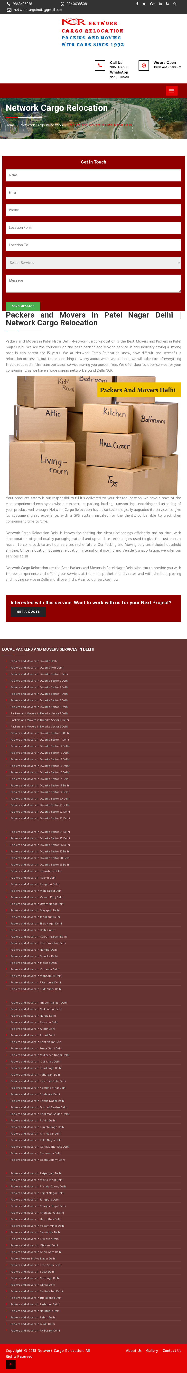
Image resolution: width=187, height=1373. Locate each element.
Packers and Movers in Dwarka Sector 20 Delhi (40, 798)
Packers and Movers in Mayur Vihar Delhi (36, 1180)
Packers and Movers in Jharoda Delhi (33, 963)
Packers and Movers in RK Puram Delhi (35, 1330)
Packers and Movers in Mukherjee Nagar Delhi (39, 1055)
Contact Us (172, 1350)
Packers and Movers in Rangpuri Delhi (34, 884)
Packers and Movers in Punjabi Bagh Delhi (37, 1127)
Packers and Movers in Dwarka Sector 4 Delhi (39, 694)
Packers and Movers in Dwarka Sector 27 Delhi (40, 851)
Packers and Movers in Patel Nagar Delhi (36, 1140)
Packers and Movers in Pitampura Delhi (35, 982)
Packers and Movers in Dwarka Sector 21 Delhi (39, 805)
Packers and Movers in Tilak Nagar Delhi (36, 923)
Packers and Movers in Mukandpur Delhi (36, 1009)
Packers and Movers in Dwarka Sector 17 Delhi (39, 779)
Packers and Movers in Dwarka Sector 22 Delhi (40, 811)
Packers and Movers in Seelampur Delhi (35, 1153)
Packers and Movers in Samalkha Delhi (35, 1232)
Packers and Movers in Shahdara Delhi (35, 1094)
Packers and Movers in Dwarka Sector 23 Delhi (40, 818)
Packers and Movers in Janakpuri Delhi (35, 917)
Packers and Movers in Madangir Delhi (35, 1278)
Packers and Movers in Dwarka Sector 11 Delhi (39, 739)
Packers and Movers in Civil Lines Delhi (35, 1061)
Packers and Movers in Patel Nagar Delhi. (101, 125)
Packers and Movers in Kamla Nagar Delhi (37, 1101)
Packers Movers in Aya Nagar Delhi (33, 1258)
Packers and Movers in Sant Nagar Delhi (36, 1042)
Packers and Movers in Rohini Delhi (33, 1120)
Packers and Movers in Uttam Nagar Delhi (37, 904)
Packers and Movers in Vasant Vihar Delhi (37, 1226)
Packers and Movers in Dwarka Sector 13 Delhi (39, 753)
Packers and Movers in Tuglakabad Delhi (36, 1298)
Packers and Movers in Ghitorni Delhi (34, 1245)
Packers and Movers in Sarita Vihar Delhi (36, 1291)
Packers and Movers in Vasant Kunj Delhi (36, 897)
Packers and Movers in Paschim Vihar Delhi (38, 943)
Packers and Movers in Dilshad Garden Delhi (38, 1107)
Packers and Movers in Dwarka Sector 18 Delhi (40, 785)
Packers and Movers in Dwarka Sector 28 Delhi (40, 858)
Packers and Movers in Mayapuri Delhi (35, 910)
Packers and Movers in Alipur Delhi (32, 1029)
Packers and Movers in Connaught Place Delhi (39, 1146)
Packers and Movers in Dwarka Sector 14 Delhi (39, 759)
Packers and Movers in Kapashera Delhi (35, 871)
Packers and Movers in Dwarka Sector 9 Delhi (39, 726)
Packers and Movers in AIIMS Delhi (32, 1324)
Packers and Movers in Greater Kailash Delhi (38, 1002)
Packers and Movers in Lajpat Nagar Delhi (37, 1193)
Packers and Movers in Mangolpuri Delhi (36, 976)
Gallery (152, 1350)
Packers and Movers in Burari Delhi (32, 1035)
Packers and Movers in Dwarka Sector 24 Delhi (40, 832)
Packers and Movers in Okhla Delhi (32, 1285)
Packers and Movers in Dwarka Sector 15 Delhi (39, 766)
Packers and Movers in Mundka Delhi (34, 956)
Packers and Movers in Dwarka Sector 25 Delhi (40, 838)
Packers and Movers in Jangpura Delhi (34, 1199)
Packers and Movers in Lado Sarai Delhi (35, 1265)
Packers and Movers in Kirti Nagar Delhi (35, 1133)
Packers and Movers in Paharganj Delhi (35, 1074)
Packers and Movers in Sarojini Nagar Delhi (38, 1206)
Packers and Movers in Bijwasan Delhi (34, 1239)
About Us (133, 1350)
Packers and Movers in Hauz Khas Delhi (35, 1219)
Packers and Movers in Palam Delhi (33, 1317)
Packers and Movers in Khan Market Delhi (37, 1212)
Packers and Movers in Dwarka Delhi (33, 661)
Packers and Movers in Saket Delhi (32, 1271)
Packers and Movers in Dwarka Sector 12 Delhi (39, 746)
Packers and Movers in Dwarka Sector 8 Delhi (40, 720)
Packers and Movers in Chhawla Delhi (34, 969)
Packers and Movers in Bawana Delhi (34, 1022)
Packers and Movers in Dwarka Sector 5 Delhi (39, 700)
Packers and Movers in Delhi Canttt (33, 930)
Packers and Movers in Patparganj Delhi (36, 1173)
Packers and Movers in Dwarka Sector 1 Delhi (39, 674)
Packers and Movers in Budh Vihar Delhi (36, 989)
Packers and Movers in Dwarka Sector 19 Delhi (39, 792)
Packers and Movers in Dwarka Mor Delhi (36, 667)
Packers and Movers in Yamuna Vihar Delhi (38, 1088)
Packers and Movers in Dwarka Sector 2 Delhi (39, 680)
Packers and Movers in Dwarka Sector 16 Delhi (39, 772)
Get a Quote (28, 612)
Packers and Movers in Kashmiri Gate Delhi (38, 1081)
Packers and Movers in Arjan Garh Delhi (36, 1252)
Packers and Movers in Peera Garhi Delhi (36, 1048)
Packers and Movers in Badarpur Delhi (34, 1304)
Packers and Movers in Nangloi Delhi (33, 950)
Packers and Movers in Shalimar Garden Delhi (39, 1114)
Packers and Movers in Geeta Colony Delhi (37, 1160)
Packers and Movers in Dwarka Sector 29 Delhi (40, 864)
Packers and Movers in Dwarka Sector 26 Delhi (40, 845)
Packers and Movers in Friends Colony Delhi (38, 1186)
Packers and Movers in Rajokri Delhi (33, 877)
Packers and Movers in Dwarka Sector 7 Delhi (39, 713)
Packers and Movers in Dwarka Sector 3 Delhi (39, 687)
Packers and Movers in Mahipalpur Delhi (36, 891)
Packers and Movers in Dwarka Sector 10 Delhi (40, 733)
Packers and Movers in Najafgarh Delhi (35, 1311)
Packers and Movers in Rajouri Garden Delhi (38, 936)
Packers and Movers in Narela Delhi (33, 1015)
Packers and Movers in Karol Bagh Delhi (36, 1068)
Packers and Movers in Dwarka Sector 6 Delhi (39, 707)
